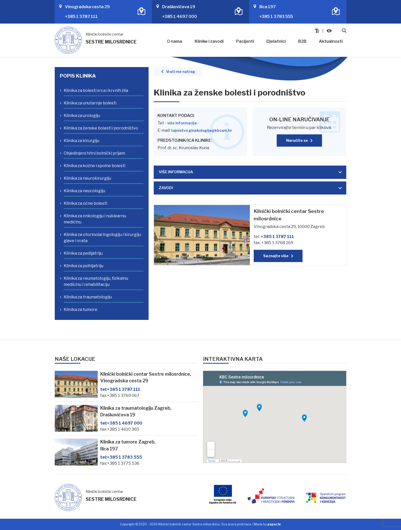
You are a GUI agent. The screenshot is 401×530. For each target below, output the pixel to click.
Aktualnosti (331, 41)
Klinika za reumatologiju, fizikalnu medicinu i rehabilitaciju (96, 281)
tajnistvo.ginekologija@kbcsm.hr (201, 130)
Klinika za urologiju (82, 115)
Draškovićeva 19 (178, 6)
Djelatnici (276, 41)
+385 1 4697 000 (179, 16)
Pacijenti (245, 41)
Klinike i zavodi (209, 41)
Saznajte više (275, 256)
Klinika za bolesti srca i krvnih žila (96, 90)
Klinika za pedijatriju (83, 253)
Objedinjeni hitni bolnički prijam (94, 153)
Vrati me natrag (180, 71)
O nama (174, 41)
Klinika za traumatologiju (88, 297)
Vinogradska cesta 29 (87, 6)
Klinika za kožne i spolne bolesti (94, 165)
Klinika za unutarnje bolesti (90, 103)
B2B (302, 41)
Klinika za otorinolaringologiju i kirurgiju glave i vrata (102, 237)
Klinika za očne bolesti (85, 203)
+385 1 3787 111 (81, 16)
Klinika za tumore (80, 309)
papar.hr (274, 524)
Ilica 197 (267, 6)
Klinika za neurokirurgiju (87, 178)
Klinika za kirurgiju (81, 140)
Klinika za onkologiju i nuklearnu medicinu (95, 218)
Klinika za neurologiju (84, 190)
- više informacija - (182, 123)
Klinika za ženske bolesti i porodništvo (101, 128)
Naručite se (297, 140)
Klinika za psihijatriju (83, 265)
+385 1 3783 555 (276, 16)
